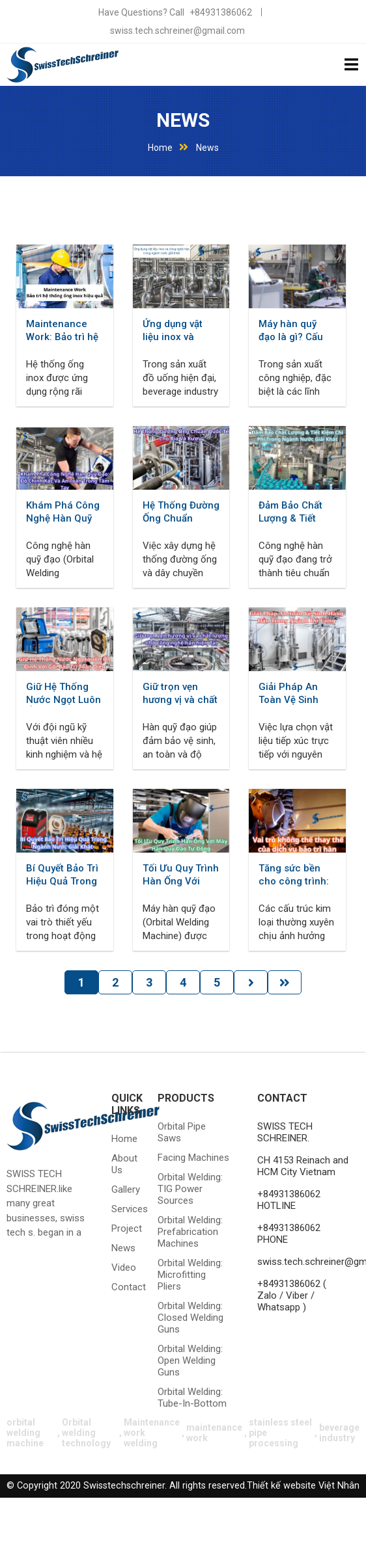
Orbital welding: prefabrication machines (190, 1231)
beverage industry (339, 1432)
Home (160, 147)
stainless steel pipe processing (280, 1432)
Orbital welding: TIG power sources (190, 1188)
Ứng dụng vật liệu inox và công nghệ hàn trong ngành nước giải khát (177, 330)
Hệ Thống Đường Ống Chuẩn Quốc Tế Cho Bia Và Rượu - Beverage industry (181, 512)
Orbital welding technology (86, 1432)
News (183, 120)
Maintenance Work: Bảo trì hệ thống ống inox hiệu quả (62, 330)
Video (123, 1267)
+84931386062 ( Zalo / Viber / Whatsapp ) (291, 1295)
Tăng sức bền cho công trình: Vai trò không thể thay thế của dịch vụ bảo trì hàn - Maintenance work (295, 875)
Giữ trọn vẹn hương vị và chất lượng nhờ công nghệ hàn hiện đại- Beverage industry (180, 693)
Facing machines (193, 1157)
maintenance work (214, 1432)
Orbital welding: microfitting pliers (190, 1274)
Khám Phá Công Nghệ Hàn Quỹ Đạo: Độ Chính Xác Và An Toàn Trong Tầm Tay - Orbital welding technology (63, 512)
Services (123, 1209)
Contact (123, 1287)
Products (186, 1098)
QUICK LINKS (127, 1104)
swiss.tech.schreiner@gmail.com (177, 30)
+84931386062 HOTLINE (288, 1200)
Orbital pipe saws (182, 1132)
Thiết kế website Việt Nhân (303, 1485)
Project (123, 1228)
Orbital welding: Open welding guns (190, 1360)
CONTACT (282, 1098)
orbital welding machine (25, 1432)
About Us (123, 1164)
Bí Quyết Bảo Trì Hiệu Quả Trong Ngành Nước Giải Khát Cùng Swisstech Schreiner (62, 875)
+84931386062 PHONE (288, 1233)
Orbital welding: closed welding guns (190, 1317)
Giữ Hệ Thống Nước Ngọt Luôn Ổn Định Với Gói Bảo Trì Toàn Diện (63, 693)
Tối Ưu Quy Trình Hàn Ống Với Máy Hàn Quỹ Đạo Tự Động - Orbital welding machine (181, 875)
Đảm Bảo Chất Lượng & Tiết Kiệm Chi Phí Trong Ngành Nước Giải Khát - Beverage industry (296, 512)
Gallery (123, 1189)
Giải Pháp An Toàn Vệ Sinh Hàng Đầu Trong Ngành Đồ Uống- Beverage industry (297, 693)
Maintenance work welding (152, 1432)
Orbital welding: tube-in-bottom (192, 1397)
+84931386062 (221, 12)
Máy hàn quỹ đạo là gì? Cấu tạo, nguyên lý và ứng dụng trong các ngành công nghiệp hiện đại (297, 330)
